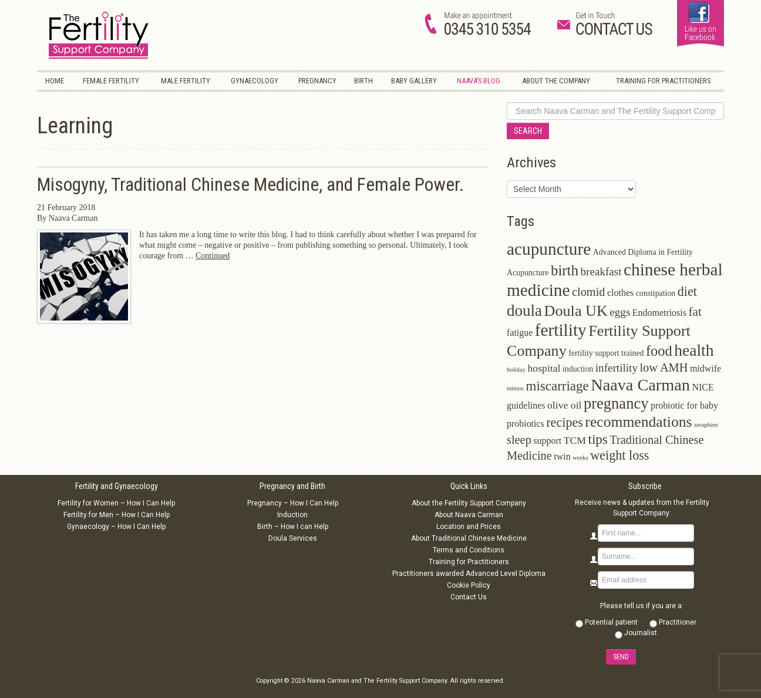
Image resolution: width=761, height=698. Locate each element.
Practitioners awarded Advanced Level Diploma (469, 573)
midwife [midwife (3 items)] (705, 368)
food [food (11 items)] (659, 351)
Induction (292, 515)
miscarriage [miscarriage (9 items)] (557, 386)
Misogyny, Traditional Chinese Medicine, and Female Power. (250, 184)
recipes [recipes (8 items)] (564, 422)
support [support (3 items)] (547, 441)
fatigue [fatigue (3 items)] (520, 333)
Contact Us (468, 597)
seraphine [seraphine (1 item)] (706, 425)
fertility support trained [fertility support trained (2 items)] (606, 353)
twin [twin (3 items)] (562, 456)
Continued (213, 255)
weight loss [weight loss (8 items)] (619, 455)
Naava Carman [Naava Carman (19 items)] (640, 385)
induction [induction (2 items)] (578, 369)
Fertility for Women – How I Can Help (116, 503)
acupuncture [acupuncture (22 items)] (549, 249)
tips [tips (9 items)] (598, 439)
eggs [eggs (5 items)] (620, 312)
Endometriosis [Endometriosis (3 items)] (659, 313)
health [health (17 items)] (693, 350)
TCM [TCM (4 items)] (575, 440)
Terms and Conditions (468, 550)
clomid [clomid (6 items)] (588, 291)
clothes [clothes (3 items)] (620, 293)
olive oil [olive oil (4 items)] (564, 405)
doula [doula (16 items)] (524, 310)
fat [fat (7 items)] (694, 312)
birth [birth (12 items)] (564, 270)
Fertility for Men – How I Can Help (116, 515)
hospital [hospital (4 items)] (543, 368)
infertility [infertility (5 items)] (616, 368)
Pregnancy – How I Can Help (292, 503)
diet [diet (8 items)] (687, 291)
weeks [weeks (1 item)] (580, 457)
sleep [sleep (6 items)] (519, 439)
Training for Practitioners (469, 562)
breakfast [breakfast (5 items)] (601, 271)
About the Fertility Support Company (469, 503)
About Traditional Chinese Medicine (469, 538)
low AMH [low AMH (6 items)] (663, 367)
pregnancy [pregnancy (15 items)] (616, 403)
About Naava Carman (469, 515)
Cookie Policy (468, 585)
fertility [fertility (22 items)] (561, 330)
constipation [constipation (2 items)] (656, 293)
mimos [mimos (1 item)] (515, 388)
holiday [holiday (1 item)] (516, 369)
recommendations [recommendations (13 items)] (638, 421)
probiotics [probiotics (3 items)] (525, 424)
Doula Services (292, 538)
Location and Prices (468, 526)
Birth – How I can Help (292, 526)
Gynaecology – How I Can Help (116, 526)
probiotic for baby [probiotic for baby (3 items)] (684, 405)
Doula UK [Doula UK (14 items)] (576, 310)
